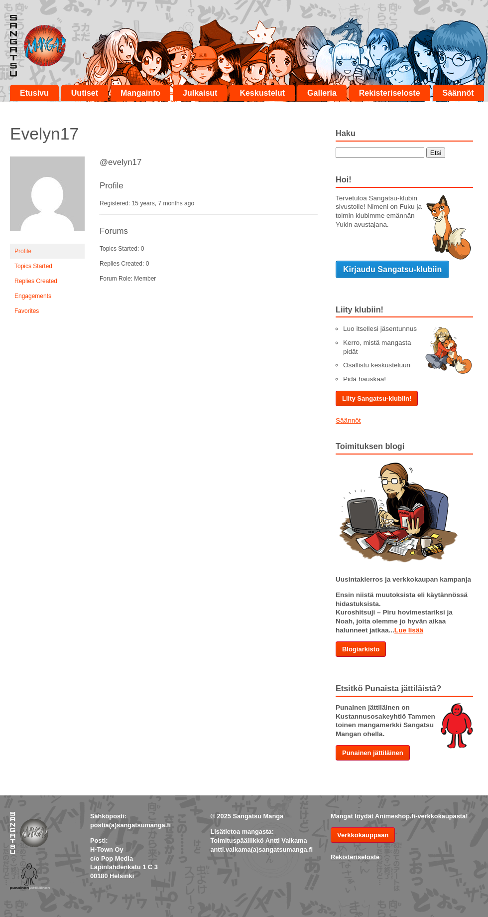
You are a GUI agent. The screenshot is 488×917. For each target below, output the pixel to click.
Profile (22, 251)
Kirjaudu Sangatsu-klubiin (392, 269)
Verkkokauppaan (362, 835)
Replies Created (35, 281)
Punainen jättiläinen (372, 753)
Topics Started (33, 266)
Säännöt (458, 93)
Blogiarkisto (360, 649)
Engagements (32, 296)
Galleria (322, 93)
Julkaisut (200, 93)
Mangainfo (140, 93)
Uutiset (84, 93)
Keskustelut (262, 93)
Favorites (26, 310)
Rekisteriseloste (389, 93)
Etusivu (34, 93)
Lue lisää (408, 630)
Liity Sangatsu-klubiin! (376, 398)
